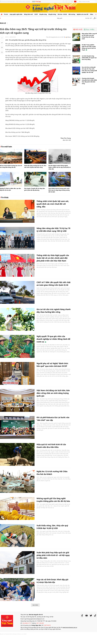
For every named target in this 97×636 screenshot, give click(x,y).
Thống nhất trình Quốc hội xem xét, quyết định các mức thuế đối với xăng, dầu (53, 204)
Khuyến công (43, 14)
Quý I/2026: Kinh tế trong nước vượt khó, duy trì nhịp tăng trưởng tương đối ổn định (59, 190)
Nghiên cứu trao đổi (82, 14)
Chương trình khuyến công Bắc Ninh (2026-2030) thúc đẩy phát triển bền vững (89, 81)
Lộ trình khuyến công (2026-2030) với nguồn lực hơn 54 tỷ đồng (89, 57)
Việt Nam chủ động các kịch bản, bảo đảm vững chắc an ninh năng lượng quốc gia (53, 393)
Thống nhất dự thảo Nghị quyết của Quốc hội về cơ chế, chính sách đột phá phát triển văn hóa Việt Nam (53, 258)
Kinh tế (3, 23)
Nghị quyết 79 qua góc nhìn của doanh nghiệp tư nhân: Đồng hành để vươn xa (53, 339)
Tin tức (6, 14)
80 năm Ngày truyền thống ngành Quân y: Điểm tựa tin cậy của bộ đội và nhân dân (59, 167)
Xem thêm (35, 605)
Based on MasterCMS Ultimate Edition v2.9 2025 (13, 634)
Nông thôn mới (28, 14)
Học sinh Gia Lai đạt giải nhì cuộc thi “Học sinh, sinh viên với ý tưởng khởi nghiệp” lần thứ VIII (89, 69)
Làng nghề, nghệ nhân (16, 14)
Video (91, 14)
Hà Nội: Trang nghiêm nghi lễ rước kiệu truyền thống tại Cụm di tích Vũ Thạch (89, 47)
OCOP (36, 14)
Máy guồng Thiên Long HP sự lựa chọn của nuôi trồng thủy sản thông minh (89, 36)
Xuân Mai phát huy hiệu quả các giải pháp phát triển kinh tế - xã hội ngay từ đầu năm (53, 555)
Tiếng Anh (75, 1)
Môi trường (71, 14)
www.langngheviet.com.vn (70, 627)
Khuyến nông (52, 14)
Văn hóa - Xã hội (62, 14)
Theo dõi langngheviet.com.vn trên (54, 37)
